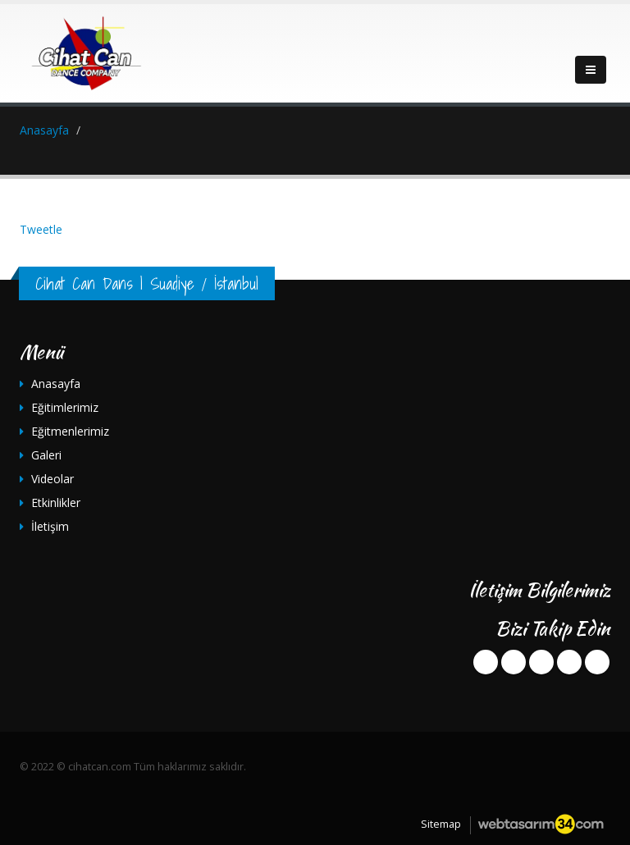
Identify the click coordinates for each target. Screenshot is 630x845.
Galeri (46, 455)
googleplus (541, 662)
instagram (597, 662)
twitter (513, 662)
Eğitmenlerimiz (70, 431)
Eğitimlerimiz (64, 407)
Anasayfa (55, 383)
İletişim (50, 526)
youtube (569, 662)
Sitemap (441, 824)
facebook (485, 662)
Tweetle (41, 229)
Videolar (52, 478)
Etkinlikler (55, 502)
